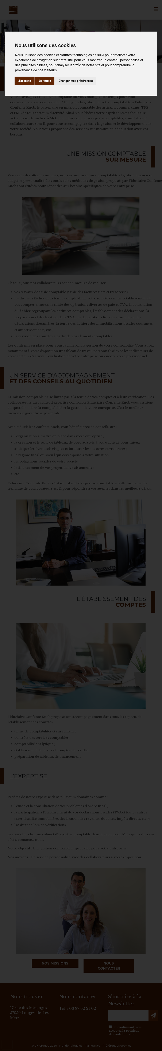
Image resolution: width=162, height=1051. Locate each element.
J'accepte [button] (24, 80)
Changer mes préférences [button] (76, 80)
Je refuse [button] (45, 80)
